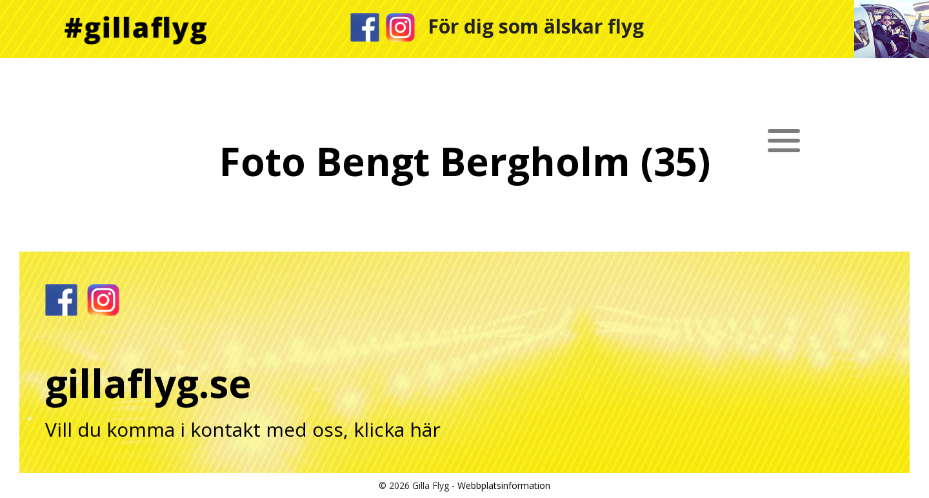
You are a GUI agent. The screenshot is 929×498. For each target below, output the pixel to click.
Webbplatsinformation (503, 485)
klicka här (397, 429)
